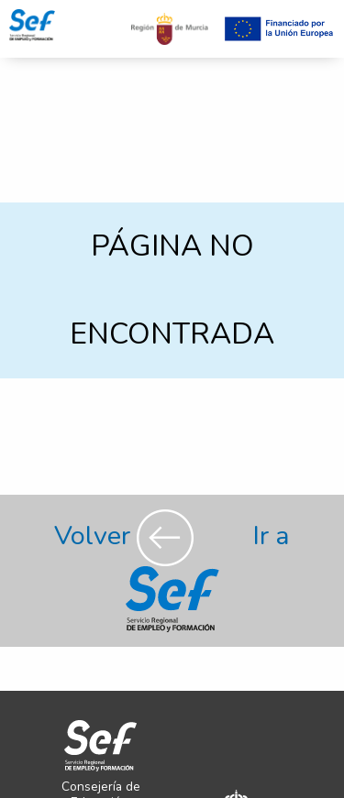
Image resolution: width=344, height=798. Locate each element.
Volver (127, 535)
